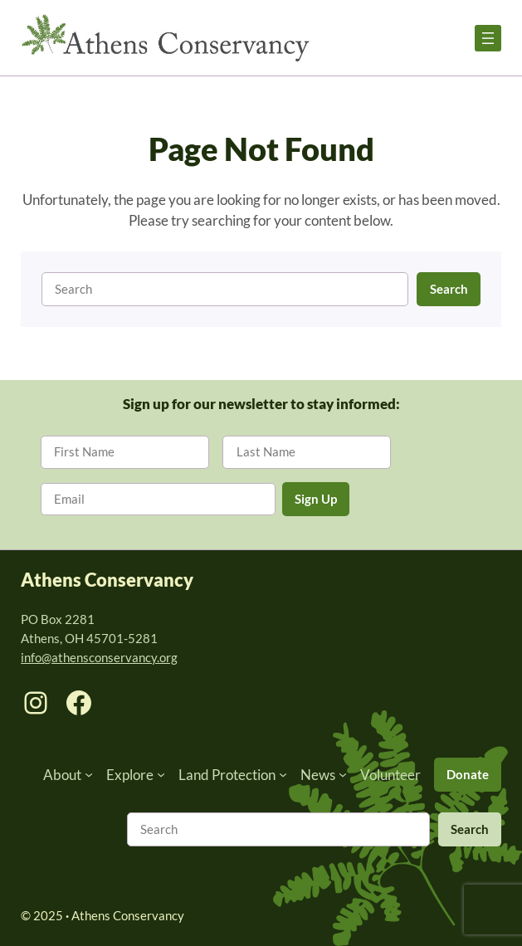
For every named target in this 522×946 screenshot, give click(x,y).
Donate (467, 774)
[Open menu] (488, 38)
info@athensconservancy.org (99, 657)
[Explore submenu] (161, 774)
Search (449, 288)
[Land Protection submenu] (283, 774)
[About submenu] (89, 774)
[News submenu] (343, 774)
